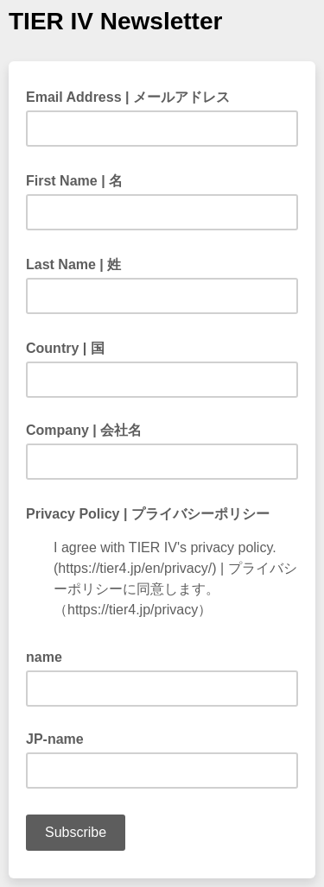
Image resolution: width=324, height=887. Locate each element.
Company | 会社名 (84, 430)
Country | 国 (70, 346)
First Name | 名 (79, 179)
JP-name (55, 739)
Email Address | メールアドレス (133, 95)
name (44, 657)
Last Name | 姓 (79, 263)
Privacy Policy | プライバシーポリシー (153, 512)
